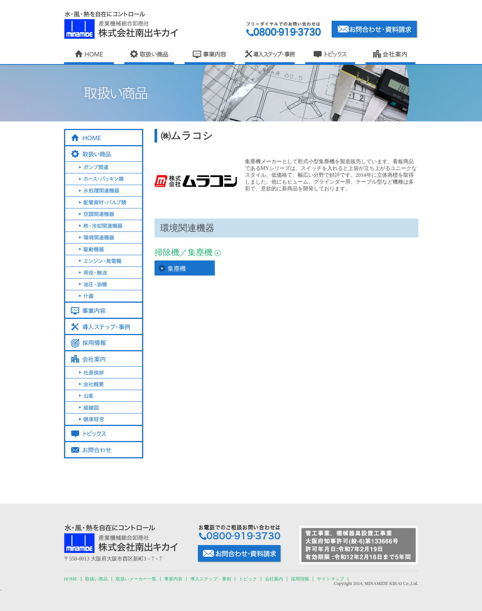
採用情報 (300, 579)
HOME (70, 579)
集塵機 (177, 268)
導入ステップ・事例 (210, 579)
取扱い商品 (96, 579)
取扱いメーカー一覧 (136, 579)
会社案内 (274, 579)
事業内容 (173, 579)
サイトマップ (330, 579)
